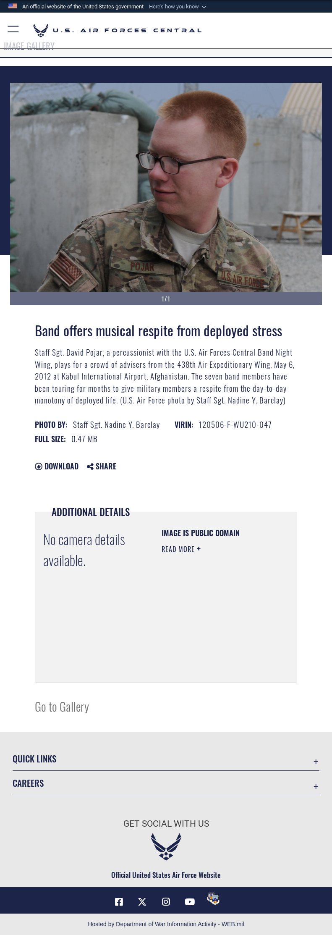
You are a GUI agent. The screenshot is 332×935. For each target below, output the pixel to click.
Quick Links (34, 758)
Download (56, 466)
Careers (28, 782)
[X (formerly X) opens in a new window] (142, 902)
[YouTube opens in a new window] (189, 902)
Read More (179, 549)
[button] (178, 7)
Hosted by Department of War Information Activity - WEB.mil (166, 924)
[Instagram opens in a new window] (166, 902)
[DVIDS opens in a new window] (213, 899)
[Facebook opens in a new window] (118, 902)
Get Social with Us (166, 824)
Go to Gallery (62, 706)
